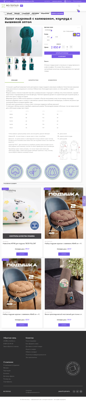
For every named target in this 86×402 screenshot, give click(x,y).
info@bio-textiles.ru (9, 341)
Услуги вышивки (31, 341)
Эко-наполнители (31, 357)
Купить (22, 254)
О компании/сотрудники (11, 365)
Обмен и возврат (31, 352)
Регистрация (77, 1)
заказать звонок (57, 1)
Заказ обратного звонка (10, 346)
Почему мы (7, 379)
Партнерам (6, 370)
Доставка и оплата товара (34, 346)
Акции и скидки (31, 349)
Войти (69, 1)
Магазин (6, 368)
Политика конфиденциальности (36, 354)
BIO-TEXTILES (7, 391)
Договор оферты (8, 376)
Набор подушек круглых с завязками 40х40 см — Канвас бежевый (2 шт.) (29, 314)
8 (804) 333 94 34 (18, 1)
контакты (47, 1)
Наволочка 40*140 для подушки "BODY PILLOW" (19, 243)
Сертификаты (7, 382)
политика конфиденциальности (33, 391)
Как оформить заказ (32, 343)
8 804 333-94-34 (8, 343)
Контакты (6, 373)
